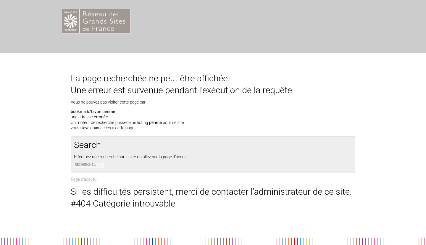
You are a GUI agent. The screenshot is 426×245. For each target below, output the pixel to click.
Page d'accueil (83, 179)
